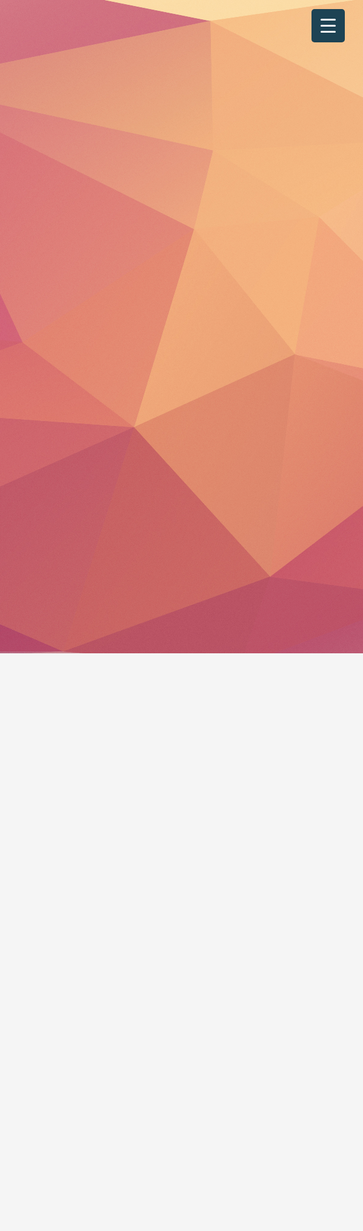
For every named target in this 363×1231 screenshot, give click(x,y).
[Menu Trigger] (328, 25)
